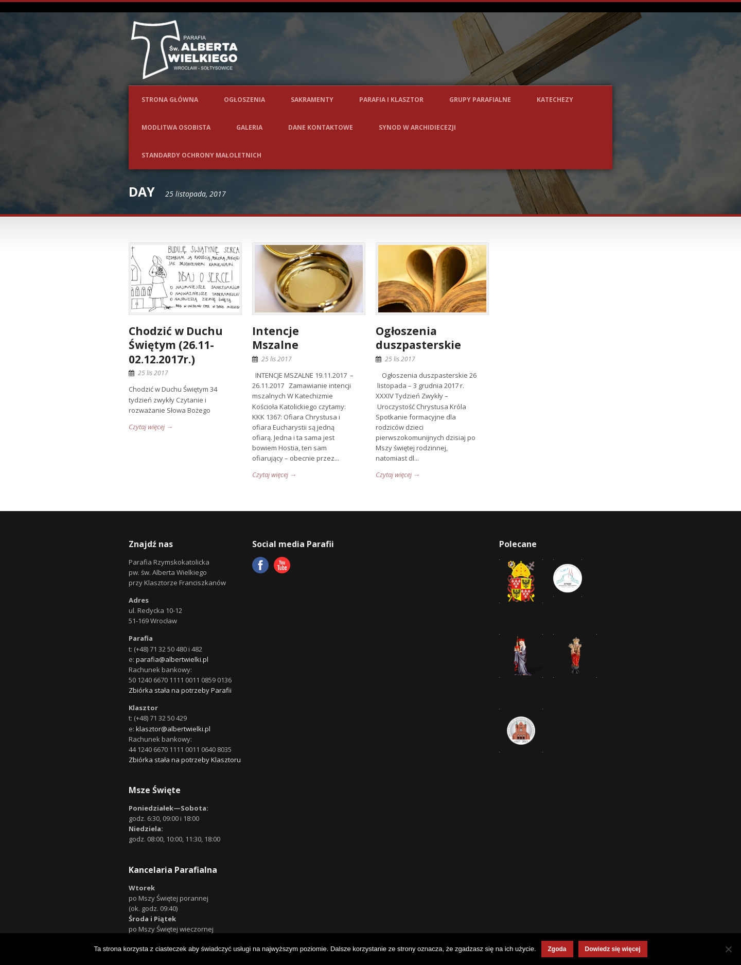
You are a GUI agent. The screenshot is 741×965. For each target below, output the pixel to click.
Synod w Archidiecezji (417, 127)
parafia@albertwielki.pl (172, 659)
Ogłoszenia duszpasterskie (418, 338)
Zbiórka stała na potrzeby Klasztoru (185, 759)
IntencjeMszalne (275, 338)
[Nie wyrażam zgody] (728, 949)
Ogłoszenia (244, 99)
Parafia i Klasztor (391, 99)
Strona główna (170, 99)
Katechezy (555, 99)
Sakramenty (312, 99)
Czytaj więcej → (151, 426)
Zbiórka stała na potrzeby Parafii (180, 690)
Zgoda (557, 949)
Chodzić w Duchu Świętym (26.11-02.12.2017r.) (176, 345)
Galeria (249, 127)
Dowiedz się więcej (613, 949)
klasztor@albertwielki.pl (173, 728)
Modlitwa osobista (176, 127)
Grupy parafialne (480, 99)
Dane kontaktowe (320, 127)
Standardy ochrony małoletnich (201, 155)
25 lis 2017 (153, 373)
